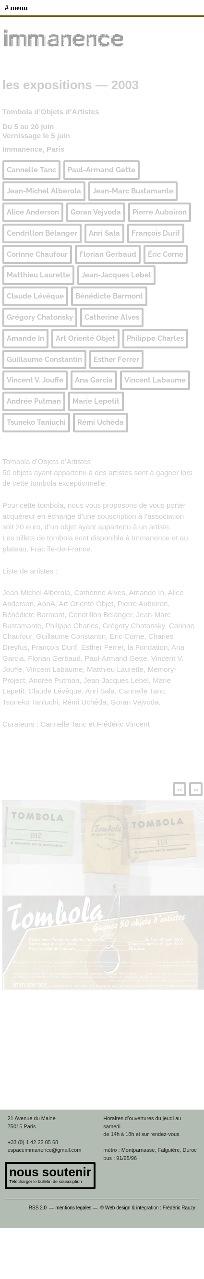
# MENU (16, 7)
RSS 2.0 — (42, 1207)
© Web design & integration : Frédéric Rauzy (149, 1207)
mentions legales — (77, 1207)
